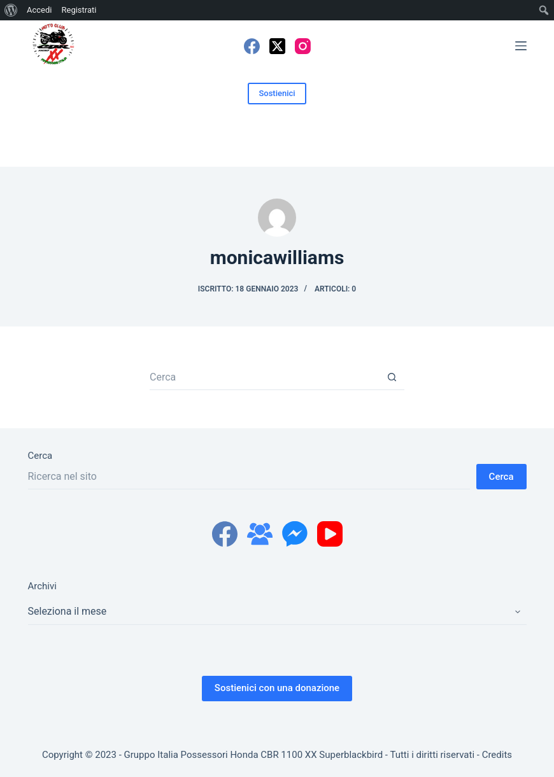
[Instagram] (303, 46)
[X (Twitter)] (277, 46)
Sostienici (277, 93)
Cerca (40, 455)
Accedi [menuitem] (39, 10)
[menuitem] (11, 10)
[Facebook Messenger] (295, 534)
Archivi (42, 586)
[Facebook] (252, 46)
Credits (497, 754)
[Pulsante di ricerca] (391, 377)
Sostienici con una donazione (277, 688)
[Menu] (521, 46)
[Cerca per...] (264, 377)
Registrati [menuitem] (78, 10)
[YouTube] (330, 534)
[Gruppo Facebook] (260, 534)
